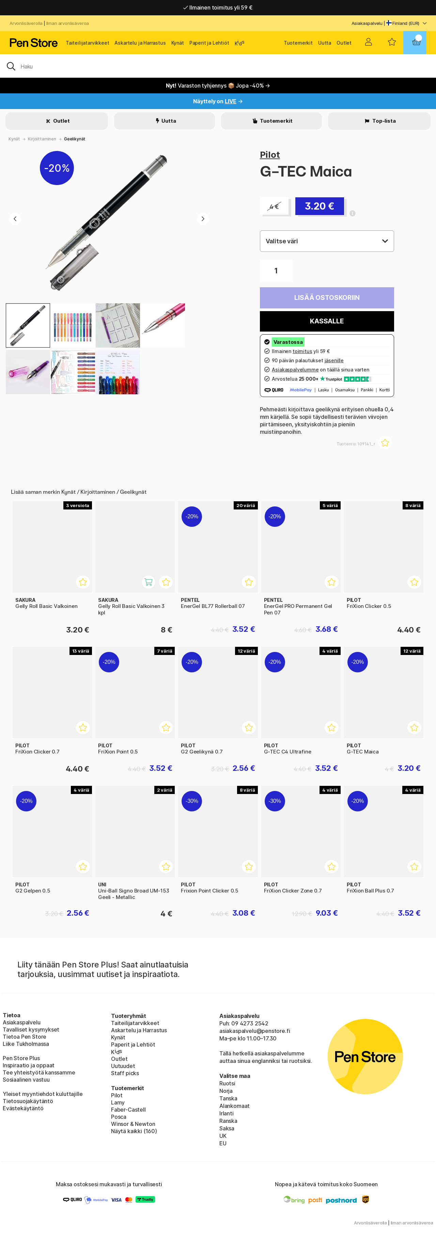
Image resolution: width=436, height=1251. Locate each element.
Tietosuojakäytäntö (28, 1101)
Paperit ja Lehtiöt (209, 43)
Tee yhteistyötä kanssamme (39, 1072)
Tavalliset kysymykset (31, 1029)
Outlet (344, 43)
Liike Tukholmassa (26, 1043)
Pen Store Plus (21, 1058)
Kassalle (327, 321)
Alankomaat (234, 1105)
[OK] (218, 65)
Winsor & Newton (133, 1123)
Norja (226, 1090)
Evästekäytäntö (23, 1108)
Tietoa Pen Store (24, 1036)
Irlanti (226, 1113)
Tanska (228, 1098)
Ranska (228, 1120)
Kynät (177, 43)
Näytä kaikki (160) (134, 1131)
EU (223, 1143)
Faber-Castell (128, 1109)
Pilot (270, 154)
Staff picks (125, 1073)
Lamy (118, 1102)
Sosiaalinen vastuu (26, 1079)
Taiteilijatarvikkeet (87, 43)
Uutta (324, 43)
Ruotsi (227, 1083)
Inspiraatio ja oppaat (28, 1065)
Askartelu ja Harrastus (140, 43)
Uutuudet (123, 1066)
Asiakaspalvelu (367, 23)
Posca (118, 1116)
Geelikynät (74, 138)
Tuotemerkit (298, 43)
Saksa (226, 1128)
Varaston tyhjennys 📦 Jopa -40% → (218, 85)
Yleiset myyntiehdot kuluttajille (42, 1093)
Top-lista (383, 121)
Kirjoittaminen (42, 138)
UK (223, 1135)
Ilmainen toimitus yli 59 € (217, 7)
